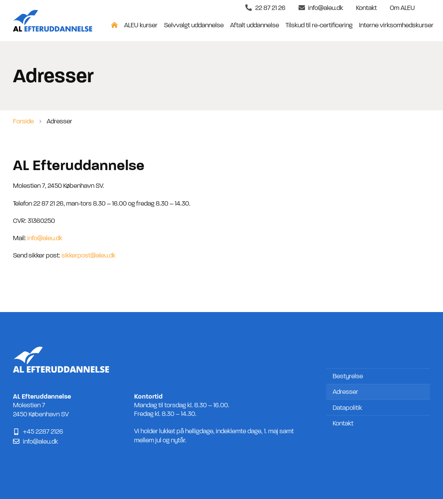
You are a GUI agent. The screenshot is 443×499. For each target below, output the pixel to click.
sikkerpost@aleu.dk (88, 255)
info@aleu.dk (44, 238)
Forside (23, 121)
